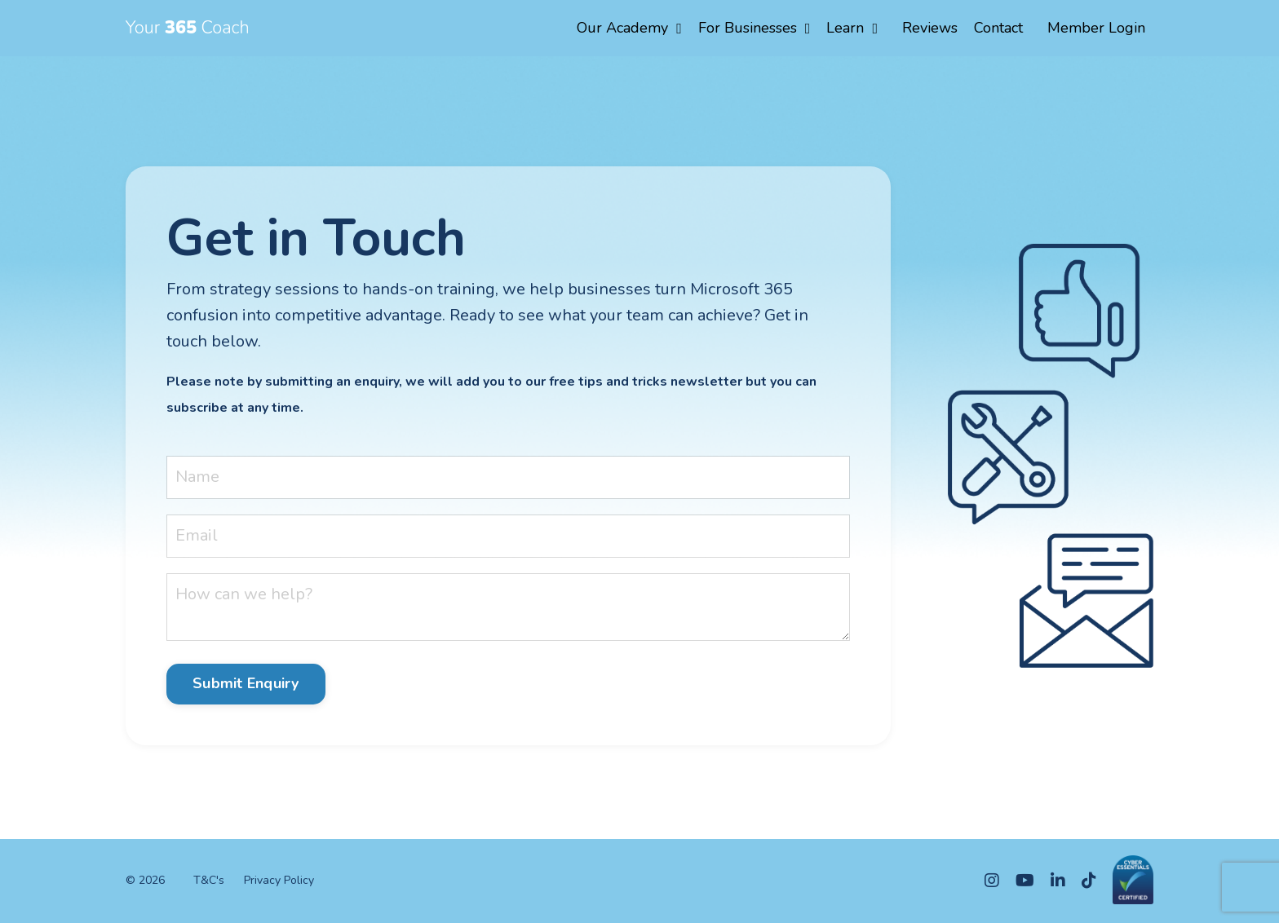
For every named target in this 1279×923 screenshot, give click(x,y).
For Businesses (754, 28)
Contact (998, 28)
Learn (852, 28)
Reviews (930, 28)
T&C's (208, 880)
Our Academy (629, 28)
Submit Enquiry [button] (246, 683)
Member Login (1096, 28)
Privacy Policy (279, 880)
